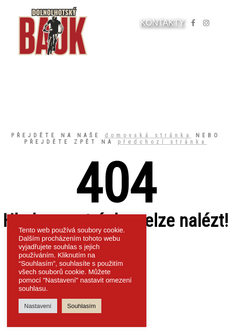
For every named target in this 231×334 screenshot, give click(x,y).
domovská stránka (148, 135)
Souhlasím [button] (81, 305)
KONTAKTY (162, 22)
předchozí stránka (162, 142)
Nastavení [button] (38, 305)
